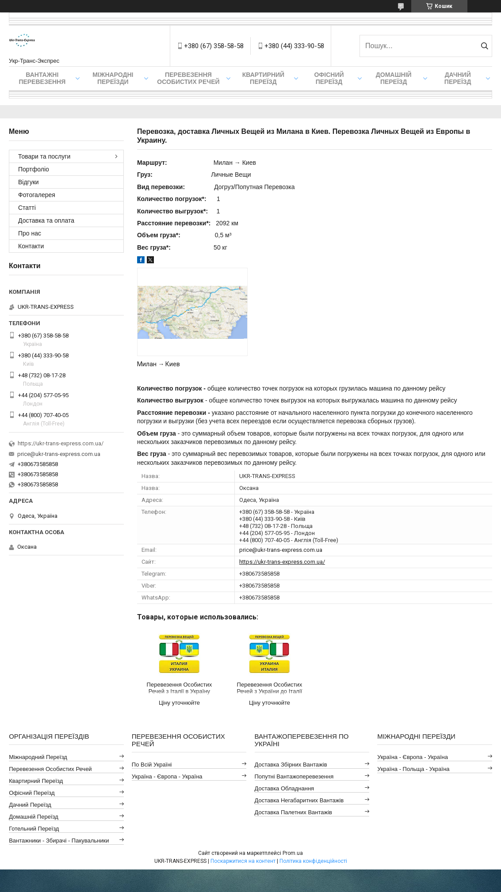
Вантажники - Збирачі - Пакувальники (59, 840)
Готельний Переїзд (34, 828)
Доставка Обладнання (284, 788)
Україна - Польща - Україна (413, 769)
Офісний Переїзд (31, 793)
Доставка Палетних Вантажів (294, 812)
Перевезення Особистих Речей (188, 78)
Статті (27, 207)
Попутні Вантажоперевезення (294, 776)
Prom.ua (293, 853)
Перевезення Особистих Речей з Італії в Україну (179, 688)
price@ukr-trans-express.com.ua (280, 550)
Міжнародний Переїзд (38, 757)
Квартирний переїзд (263, 78)
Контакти (31, 246)
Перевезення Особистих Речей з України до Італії (269, 688)
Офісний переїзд (329, 78)
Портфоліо (33, 169)
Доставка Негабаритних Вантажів (299, 800)
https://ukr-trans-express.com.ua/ (282, 561)
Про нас (29, 233)
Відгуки (28, 182)
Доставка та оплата (46, 220)
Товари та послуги (44, 156)
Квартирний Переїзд (36, 781)
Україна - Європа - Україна (167, 776)
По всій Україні (152, 764)
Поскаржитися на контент (242, 861)
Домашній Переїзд (394, 78)
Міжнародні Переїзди (112, 78)
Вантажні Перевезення (42, 78)
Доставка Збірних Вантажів (291, 764)
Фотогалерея (36, 194)
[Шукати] (484, 46)
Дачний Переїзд (457, 78)
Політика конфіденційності (313, 861)
